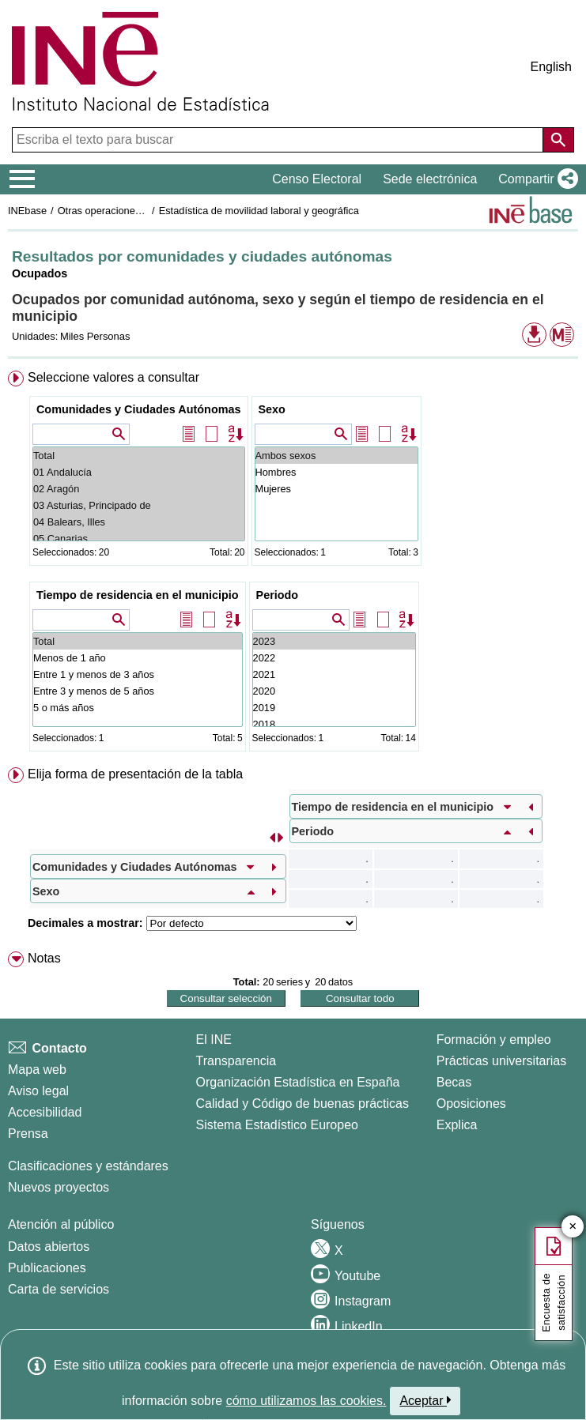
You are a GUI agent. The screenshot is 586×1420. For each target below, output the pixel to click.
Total (138, 455)
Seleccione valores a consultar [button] (113, 377)
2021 (334, 674)
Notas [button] (44, 958)
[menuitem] (293, 564)
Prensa (28, 1133)
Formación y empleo (494, 1039)
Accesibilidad (44, 1112)
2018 (334, 724)
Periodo (277, 595)
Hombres (336, 472)
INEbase (27, 211)
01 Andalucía (138, 472)
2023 (334, 641)
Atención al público (61, 1224)
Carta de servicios (58, 1289)
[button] (535, 179)
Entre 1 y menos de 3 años (137, 674)
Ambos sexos (336, 455)
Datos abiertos (48, 1246)
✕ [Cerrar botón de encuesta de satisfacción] (573, 1226)
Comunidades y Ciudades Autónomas (138, 409)
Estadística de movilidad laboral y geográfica (259, 211)
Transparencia (236, 1061)
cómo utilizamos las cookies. (306, 1400)
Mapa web (37, 1069)
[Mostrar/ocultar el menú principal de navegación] (22, 179)
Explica (457, 1125)
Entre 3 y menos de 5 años (137, 691)
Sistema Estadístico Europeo (277, 1125)
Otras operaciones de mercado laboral (144, 211)
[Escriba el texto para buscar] (279, 140)
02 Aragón (138, 488)
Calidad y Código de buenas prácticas (303, 1103)
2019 (334, 707)
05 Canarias (138, 538)
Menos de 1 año (137, 658)
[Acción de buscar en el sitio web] (558, 140)
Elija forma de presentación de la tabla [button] (135, 774)
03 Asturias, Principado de (138, 505)
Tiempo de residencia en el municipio (137, 595)
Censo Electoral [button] (316, 179)
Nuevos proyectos (58, 1187)
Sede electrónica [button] (430, 179)
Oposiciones (471, 1103)
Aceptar (425, 1400)
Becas (454, 1082)
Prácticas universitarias (502, 1061)
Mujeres (336, 488)
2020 (334, 691)
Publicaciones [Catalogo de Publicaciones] (47, 1268)
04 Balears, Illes (138, 522)
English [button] (551, 66)
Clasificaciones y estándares (88, 1166)
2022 (334, 658)
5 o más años (137, 707)
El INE (214, 1039)
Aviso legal (38, 1091)
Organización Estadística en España (298, 1082)
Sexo (272, 409)
